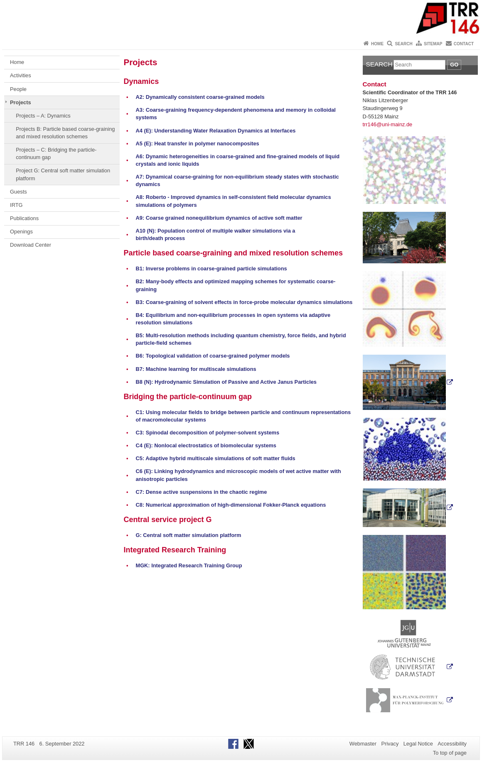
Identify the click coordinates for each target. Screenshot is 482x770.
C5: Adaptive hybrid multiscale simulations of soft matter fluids (215, 458)
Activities (20, 75)
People (18, 89)
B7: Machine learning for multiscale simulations (195, 369)
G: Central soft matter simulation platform (188, 535)
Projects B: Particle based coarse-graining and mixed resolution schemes (65, 133)
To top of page (450, 753)
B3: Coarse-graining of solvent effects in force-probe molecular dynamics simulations (243, 302)
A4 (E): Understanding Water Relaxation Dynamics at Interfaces (215, 131)
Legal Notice (418, 744)
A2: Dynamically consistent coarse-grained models (199, 97)
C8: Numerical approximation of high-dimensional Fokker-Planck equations (230, 505)
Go (454, 64)
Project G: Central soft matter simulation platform (63, 174)
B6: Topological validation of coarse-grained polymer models (212, 356)
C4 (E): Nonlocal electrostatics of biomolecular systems (205, 445)
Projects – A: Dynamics (43, 116)
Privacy (389, 744)
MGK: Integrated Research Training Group (188, 565)
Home (377, 44)
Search (403, 44)
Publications (24, 218)
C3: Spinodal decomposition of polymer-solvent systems (207, 432)
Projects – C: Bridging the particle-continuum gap (56, 153)
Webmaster (362, 744)
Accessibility (452, 744)
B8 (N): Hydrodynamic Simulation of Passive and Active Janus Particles (225, 382)
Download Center (30, 245)
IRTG (16, 205)
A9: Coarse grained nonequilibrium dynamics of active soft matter (218, 218)
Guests (18, 192)
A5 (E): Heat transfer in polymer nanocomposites (197, 143)
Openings (21, 231)
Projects (20, 102)
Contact (464, 44)
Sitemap (433, 44)
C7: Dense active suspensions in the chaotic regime (201, 492)
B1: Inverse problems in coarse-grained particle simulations (211, 268)
